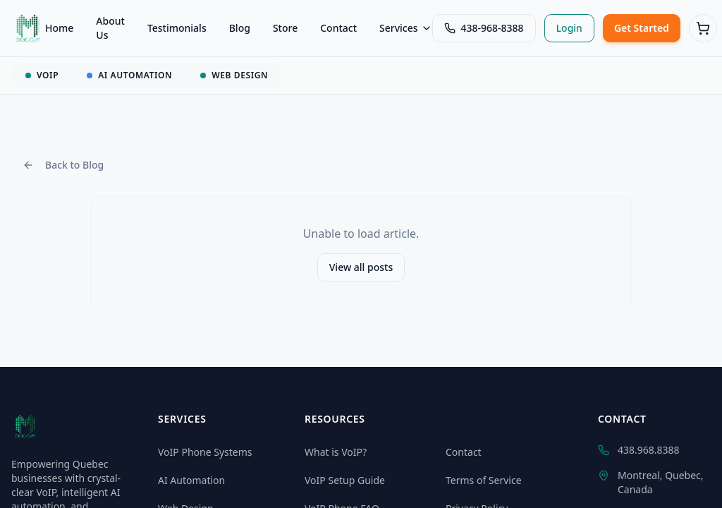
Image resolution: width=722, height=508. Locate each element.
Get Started (641, 28)
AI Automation (191, 480)
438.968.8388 (639, 449)
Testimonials (177, 28)
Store (285, 28)
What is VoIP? (336, 452)
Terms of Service (484, 480)
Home (59, 28)
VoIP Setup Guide (345, 480)
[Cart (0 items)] (703, 28)
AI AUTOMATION (129, 75)
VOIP (42, 75)
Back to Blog (63, 164)
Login (569, 28)
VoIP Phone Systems (205, 452)
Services (405, 28)
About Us (110, 28)
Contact (338, 28)
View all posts (361, 267)
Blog (239, 28)
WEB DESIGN (234, 75)
